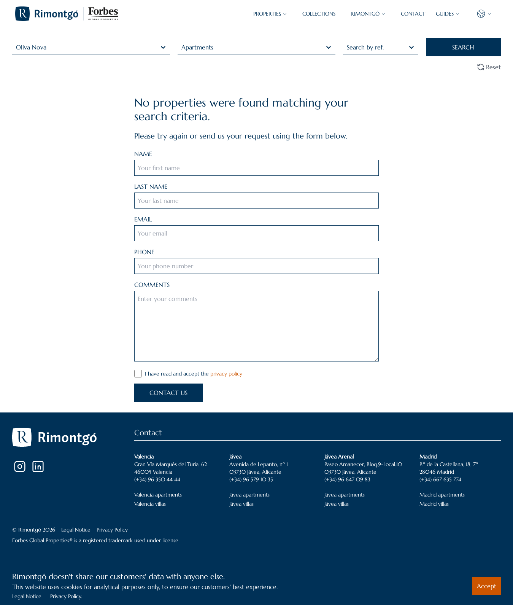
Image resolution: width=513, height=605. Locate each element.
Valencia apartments (158, 494)
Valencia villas (150, 503)
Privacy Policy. (66, 596)
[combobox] (17, 47)
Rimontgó (368, 13)
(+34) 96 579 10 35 (251, 479)
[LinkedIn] (38, 466)
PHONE (144, 252)
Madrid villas (434, 503)
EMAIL (143, 219)
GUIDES (448, 13)
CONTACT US (168, 392)
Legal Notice (76, 529)
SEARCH (463, 47)
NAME (143, 154)
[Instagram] (19, 466)
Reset (489, 67)
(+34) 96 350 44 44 (157, 479)
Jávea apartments (249, 494)
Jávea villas (241, 503)
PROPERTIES (270, 13)
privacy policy (226, 373)
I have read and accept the (193, 373)
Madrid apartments (442, 494)
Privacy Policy (112, 529)
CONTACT (413, 13)
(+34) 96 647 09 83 (347, 479)
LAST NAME (150, 186)
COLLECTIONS (318, 13)
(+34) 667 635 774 (440, 479)
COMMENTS (152, 284)
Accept (486, 586)
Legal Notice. (27, 596)
